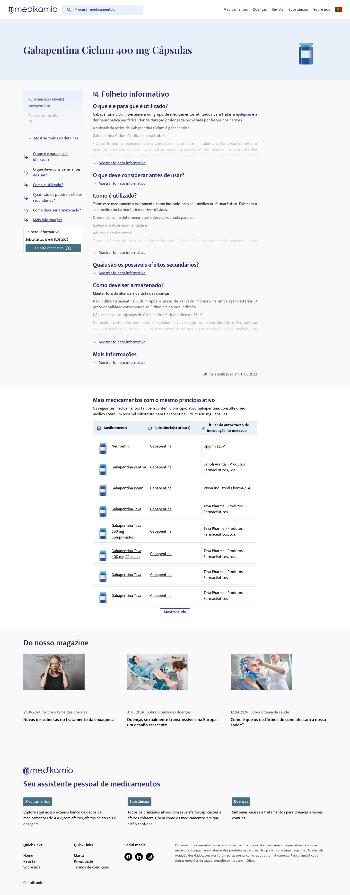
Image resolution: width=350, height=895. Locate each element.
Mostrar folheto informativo (119, 163)
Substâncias (298, 10)
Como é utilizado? (48, 185)
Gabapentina (161, 446)
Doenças (260, 10)
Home (28, 856)
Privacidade (83, 862)
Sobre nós (321, 10)
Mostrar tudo (175, 612)
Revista (278, 10)
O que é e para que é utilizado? (50, 157)
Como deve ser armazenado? (57, 210)
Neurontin (120, 446)
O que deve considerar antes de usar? (57, 172)
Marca (79, 856)
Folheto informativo (53, 248)
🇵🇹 (338, 9)
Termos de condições (91, 867)
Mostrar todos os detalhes (53, 138)
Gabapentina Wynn (127, 488)
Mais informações (47, 220)
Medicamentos (235, 10)
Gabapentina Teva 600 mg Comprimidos (126, 531)
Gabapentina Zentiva (129, 467)
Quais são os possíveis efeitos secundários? (58, 198)
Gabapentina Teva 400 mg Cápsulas (126, 554)
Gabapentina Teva (126, 509)
